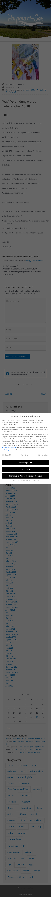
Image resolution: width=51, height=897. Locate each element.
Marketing (23, 455)
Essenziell (6, 455)
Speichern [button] (25, 469)
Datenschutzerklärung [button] (26, 480)
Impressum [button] (36, 480)
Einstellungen (6, 450)
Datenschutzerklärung (9, 448)
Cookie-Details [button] (16, 480)
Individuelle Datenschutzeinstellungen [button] (25, 476)
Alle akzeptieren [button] (25, 462)
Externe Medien (41, 455)
